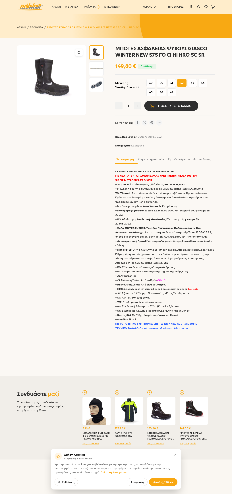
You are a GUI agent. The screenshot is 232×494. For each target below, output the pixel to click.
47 (171, 92)
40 (161, 83)
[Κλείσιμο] (175, 472)
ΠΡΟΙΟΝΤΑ (36, 27)
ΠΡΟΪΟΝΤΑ (91, 7)
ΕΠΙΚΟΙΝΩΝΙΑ (112, 6)
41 (171, 83)
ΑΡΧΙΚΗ (56, 6)
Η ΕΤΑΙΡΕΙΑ (71, 6)
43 (192, 83)
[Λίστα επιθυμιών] (206, 7)
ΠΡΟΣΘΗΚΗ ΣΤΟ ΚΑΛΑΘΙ (171, 106)
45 (151, 92)
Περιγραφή (124, 159)
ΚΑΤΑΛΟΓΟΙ (150, 6)
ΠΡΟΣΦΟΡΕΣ (176, 6)
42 (182, 83)
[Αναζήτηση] (199, 7)
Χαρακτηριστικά (151, 159)
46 (161, 92)
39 (151, 83)
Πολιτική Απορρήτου (114, 490)
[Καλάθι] (213, 7)
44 (203, 83)
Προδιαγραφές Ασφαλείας (189, 159)
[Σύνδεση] (192, 7)
